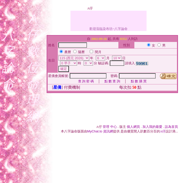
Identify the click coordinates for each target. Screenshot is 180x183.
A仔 (163, 131)
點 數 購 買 (139, 81)
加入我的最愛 (152, 127)
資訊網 (100, 131)
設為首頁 (171, 127)
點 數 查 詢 (112, 81)
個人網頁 (133, 127)
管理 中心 (110, 127)
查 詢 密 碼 (86, 81)
